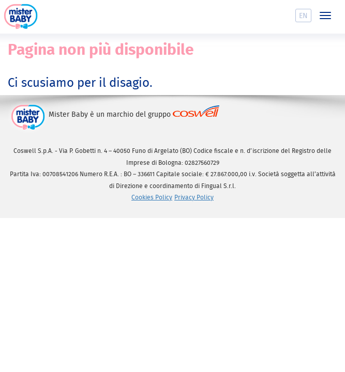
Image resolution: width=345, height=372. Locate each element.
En (303, 15)
